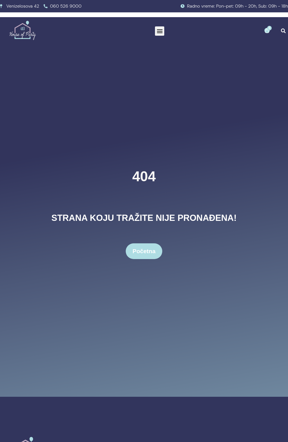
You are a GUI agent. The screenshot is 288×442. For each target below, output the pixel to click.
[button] (159, 31)
